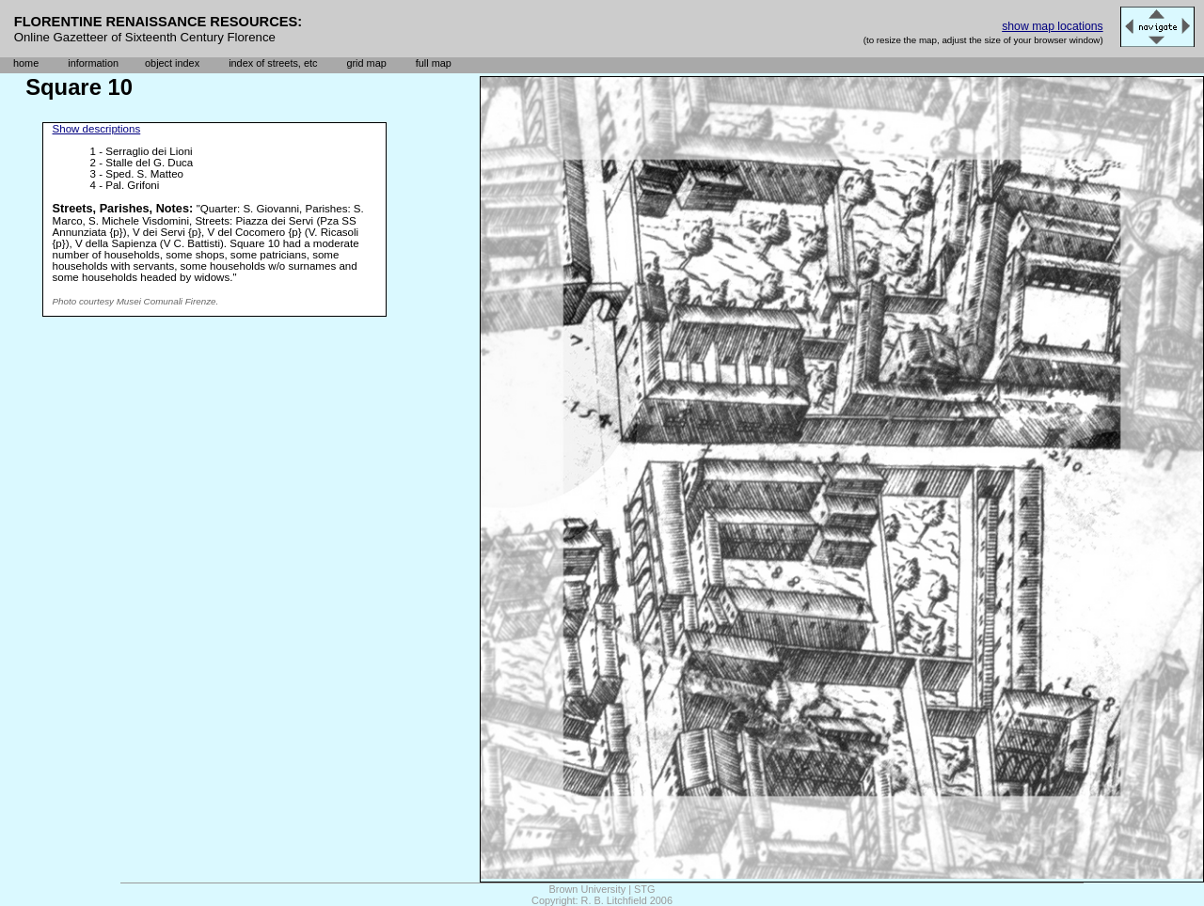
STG (644, 889)
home (26, 63)
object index (172, 63)
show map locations (1052, 26)
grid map (366, 63)
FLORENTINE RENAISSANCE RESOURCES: (158, 21)
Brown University (587, 889)
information (93, 63)
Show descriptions (97, 128)
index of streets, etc (273, 63)
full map (434, 63)
